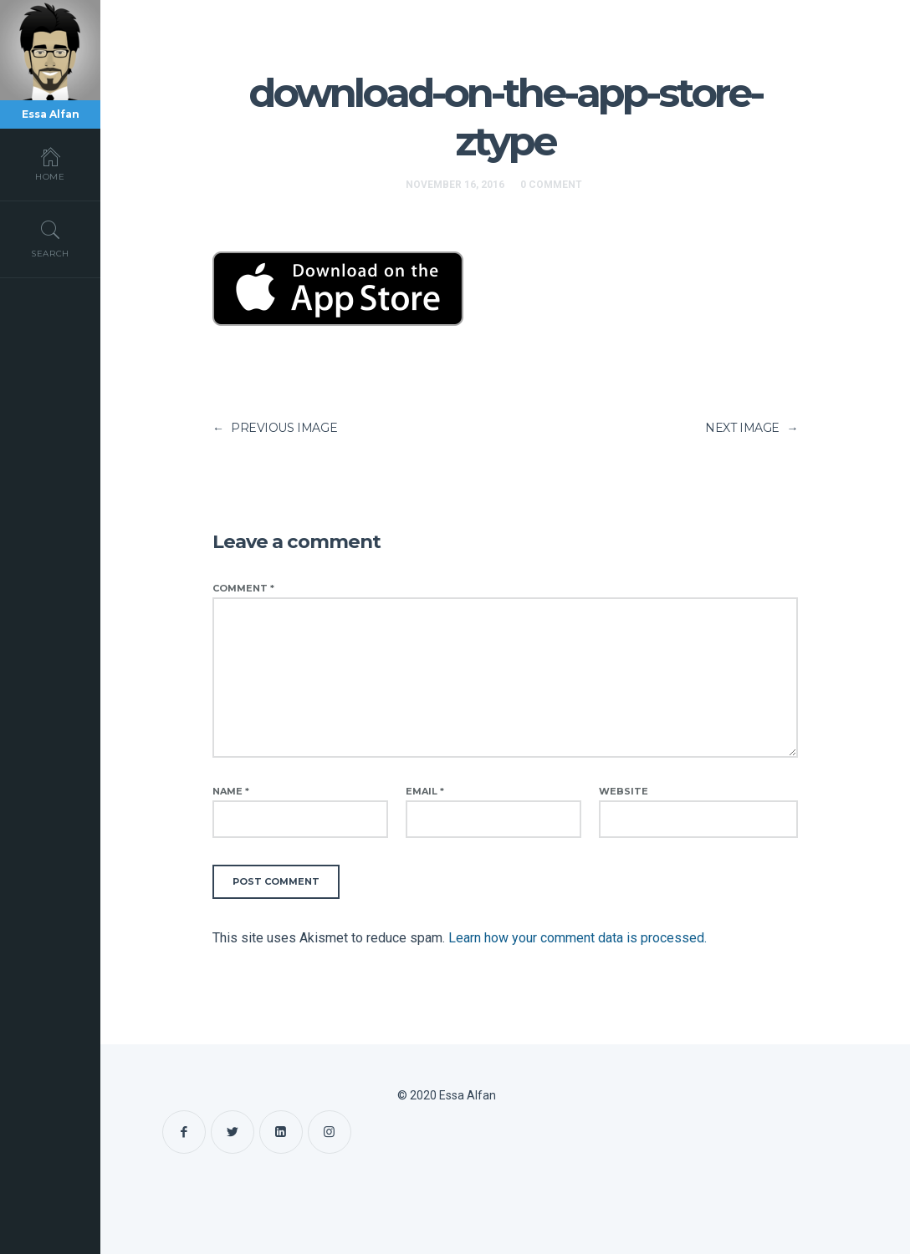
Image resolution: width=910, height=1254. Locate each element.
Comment (243, 588)
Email (425, 791)
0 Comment (551, 184)
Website (623, 791)
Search (50, 239)
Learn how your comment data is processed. (577, 938)
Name (230, 791)
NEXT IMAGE (751, 427)
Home (50, 163)
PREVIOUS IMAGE (274, 427)
